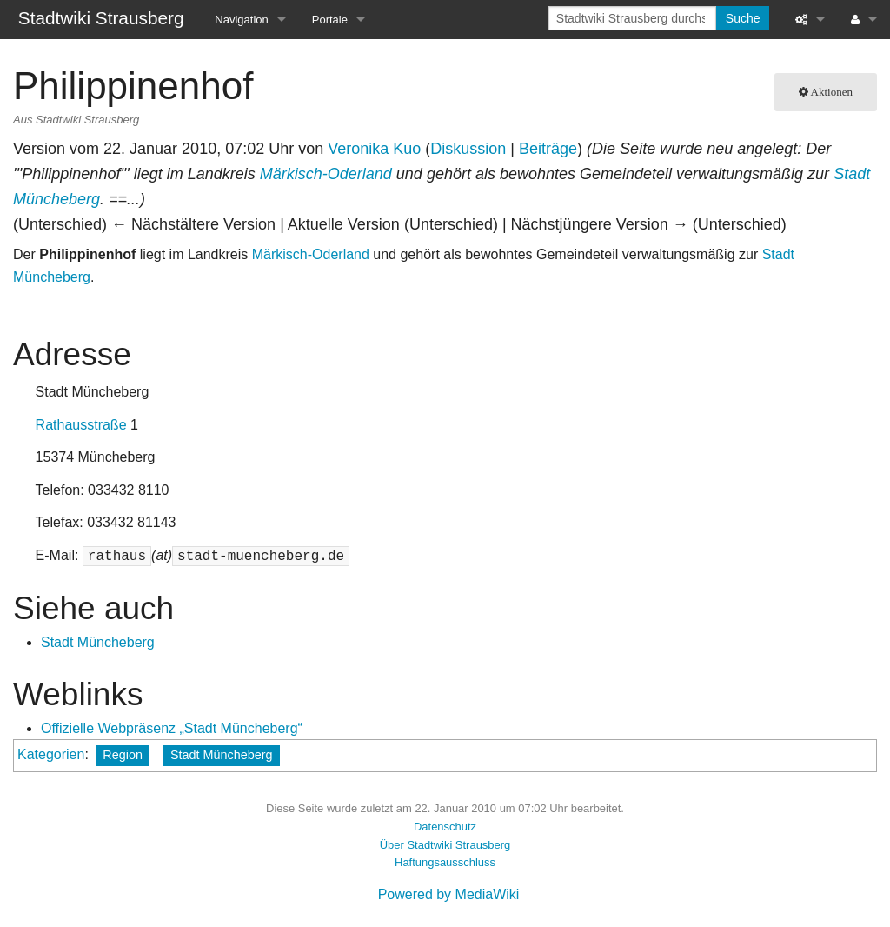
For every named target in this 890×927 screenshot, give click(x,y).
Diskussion (468, 148)
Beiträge (548, 148)
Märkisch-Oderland (326, 174)
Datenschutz (445, 826)
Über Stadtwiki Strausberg (445, 844)
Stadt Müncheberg (98, 642)
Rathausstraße (81, 424)
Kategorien (50, 754)
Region (123, 755)
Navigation (241, 19)
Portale (330, 19)
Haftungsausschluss (445, 862)
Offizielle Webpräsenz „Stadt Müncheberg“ (171, 728)
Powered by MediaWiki (449, 894)
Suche (743, 18)
